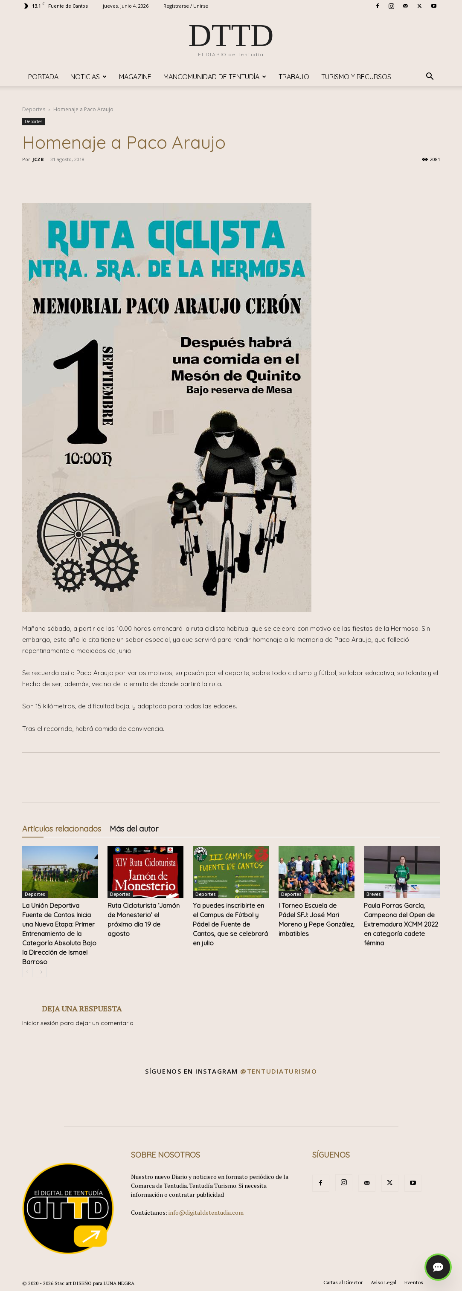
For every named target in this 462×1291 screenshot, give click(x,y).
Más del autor (134, 829)
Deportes (33, 109)
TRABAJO (294, 76)
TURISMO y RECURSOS (356, 76)
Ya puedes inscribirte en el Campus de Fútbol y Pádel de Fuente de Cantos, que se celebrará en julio (230, 924)
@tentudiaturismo (278, 1071)
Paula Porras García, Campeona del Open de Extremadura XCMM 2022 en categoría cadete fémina (401, 924)
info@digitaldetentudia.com (206, 1212)
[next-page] (41, 972)
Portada (43, 76)
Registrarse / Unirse (185, 6)
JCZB (38, 159)
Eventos (413, 1282)
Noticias (88, 76)
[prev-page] (27, 972)
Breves (373, 894)
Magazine (135, 76)
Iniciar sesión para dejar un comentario (78, 1023)
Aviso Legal (383, 1282)
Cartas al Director (343, 1282)
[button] (430, 77)
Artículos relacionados (61, 829)
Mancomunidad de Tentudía (214, 76)
